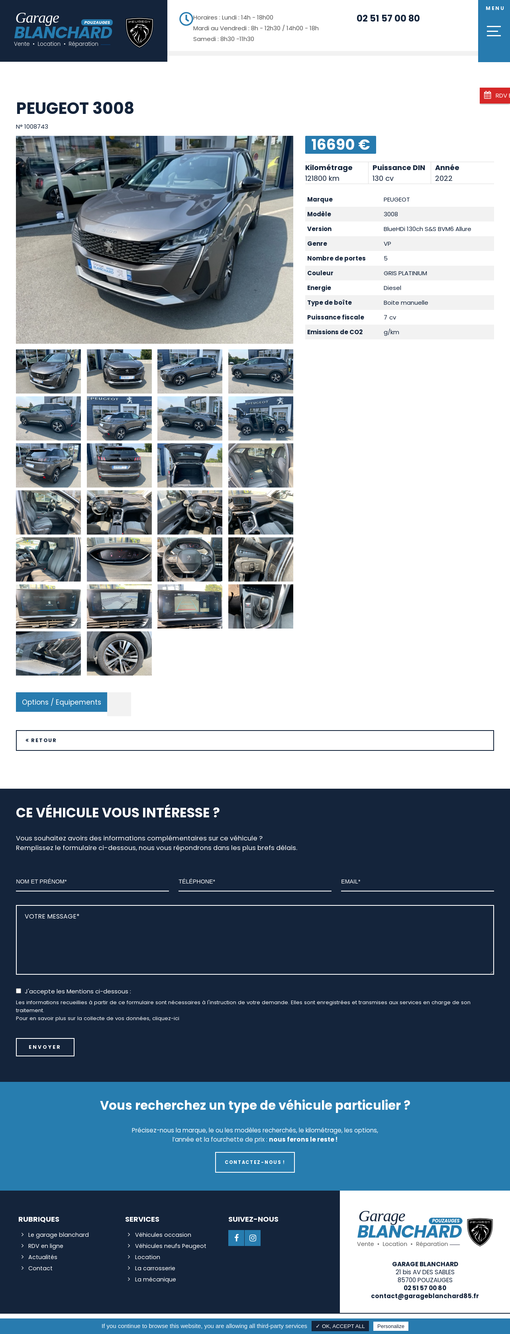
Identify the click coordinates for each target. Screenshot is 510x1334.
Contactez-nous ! (255, 1157)
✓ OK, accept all (340, 1326)
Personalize (390, 1326)
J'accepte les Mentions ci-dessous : (78, 985)
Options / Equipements (61, 696)
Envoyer (45, 1041)
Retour (45, 734)
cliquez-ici (165, 1013)
